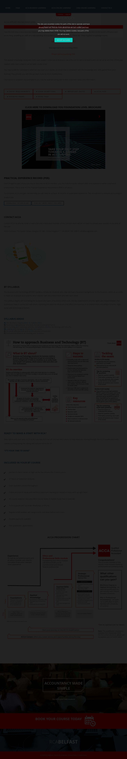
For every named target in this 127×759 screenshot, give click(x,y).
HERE (56, 31)
